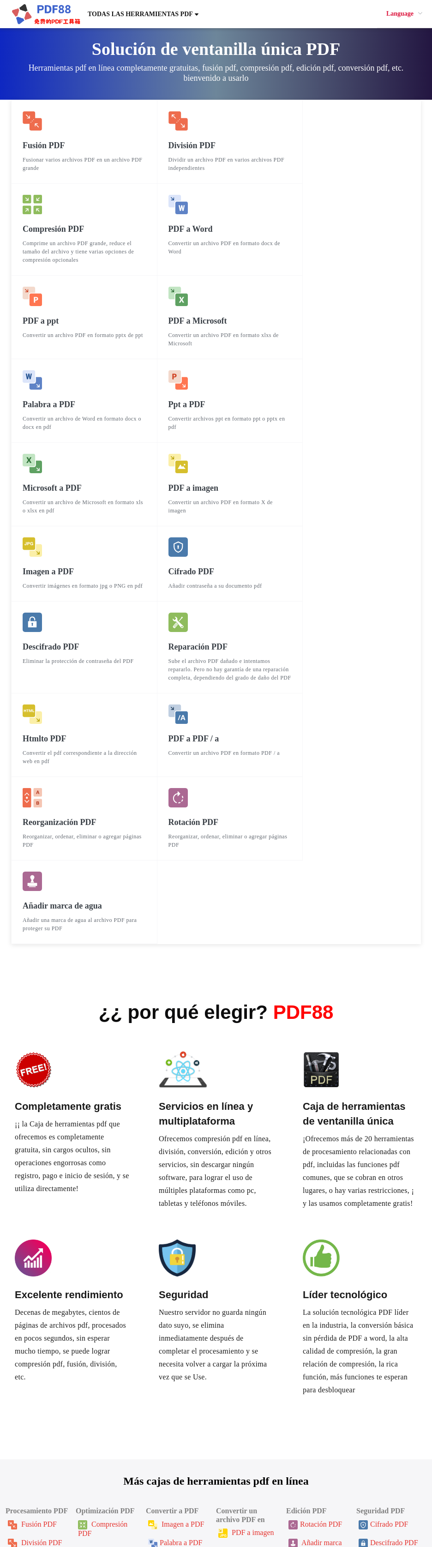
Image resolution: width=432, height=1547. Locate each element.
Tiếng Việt (388, 1518)
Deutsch (335, 1518)
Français (162, 1518)
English (134, 1518)
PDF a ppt (240, 1336)
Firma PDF (381, 1327)
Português (303, 1518)
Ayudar (64, 1464)
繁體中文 (51, 1518)
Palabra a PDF (175, 1308)
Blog (230, 1474)
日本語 (107, 1518)
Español (226, 1518)
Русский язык (263, 1518)
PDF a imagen (246, 1298)
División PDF (35, 1308)
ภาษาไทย (194, 1518)
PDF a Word (242, 1317)
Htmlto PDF (173, 1373)
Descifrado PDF (388, 1308)
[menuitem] (404, 14)
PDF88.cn (192, 1531)
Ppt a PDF (170, 1327)
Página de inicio (77, 1449)
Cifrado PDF (383, 1290)
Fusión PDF (32, 1290)
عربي (359, 1518)
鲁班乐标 (234, 1499)
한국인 (81, 1518)
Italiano (419, 1518)
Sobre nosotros (245, 1459)
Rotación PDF (315, 1290)
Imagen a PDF (176, 1290)
